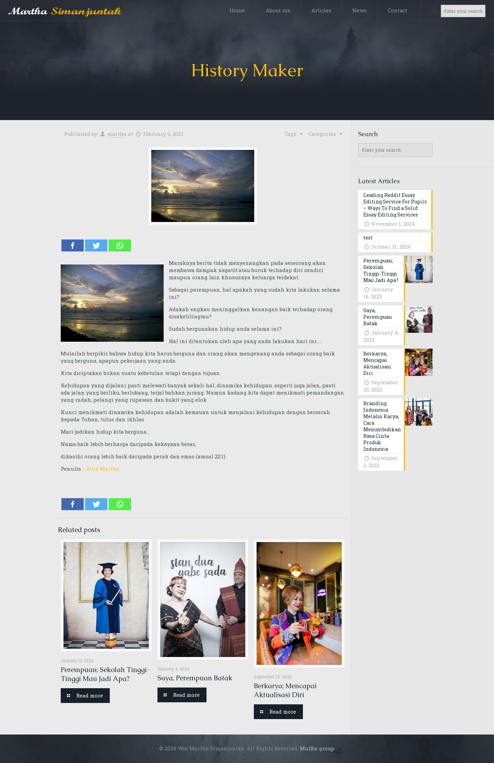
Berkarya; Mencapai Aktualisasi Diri (285, 690)
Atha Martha (102, 468)
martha (117, 133)
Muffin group (317, 748)
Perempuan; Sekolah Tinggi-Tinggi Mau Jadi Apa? (105, 674)
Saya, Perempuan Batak (194, 677)
